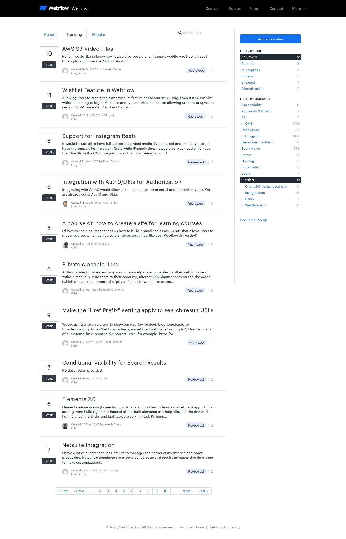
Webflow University (225, 527)
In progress (270, 69)
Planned (270, 63)
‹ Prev (79, 490)
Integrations (272, 192)
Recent (50, 34)
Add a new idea (270, 39)
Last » (204, 490)
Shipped (270, 82)
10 (165, 490)
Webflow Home (191, 527)
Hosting (270, 160)
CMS (270, 123)
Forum (254, 8)
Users (270, 198)
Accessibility (270, 104)
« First (63, 490)
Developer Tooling (270, 142)
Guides (234, 8)
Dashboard (270, 129)
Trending (74, 34)
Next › (187, 490)
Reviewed (270, 57)
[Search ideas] (201, 33)
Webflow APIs (270, 205)
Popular (98, 34)
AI (270, 117)
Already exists (270, 88)
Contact (276, 8)
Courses (212, 8)
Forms (270, 154)
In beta (270, 76)
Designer (270, 135)
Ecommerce (270, 148)
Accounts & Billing (270, 110)
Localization (270, 167)
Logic (270, 173)
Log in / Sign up (253, 219)
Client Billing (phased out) (272, 186)
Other (270, 179)
